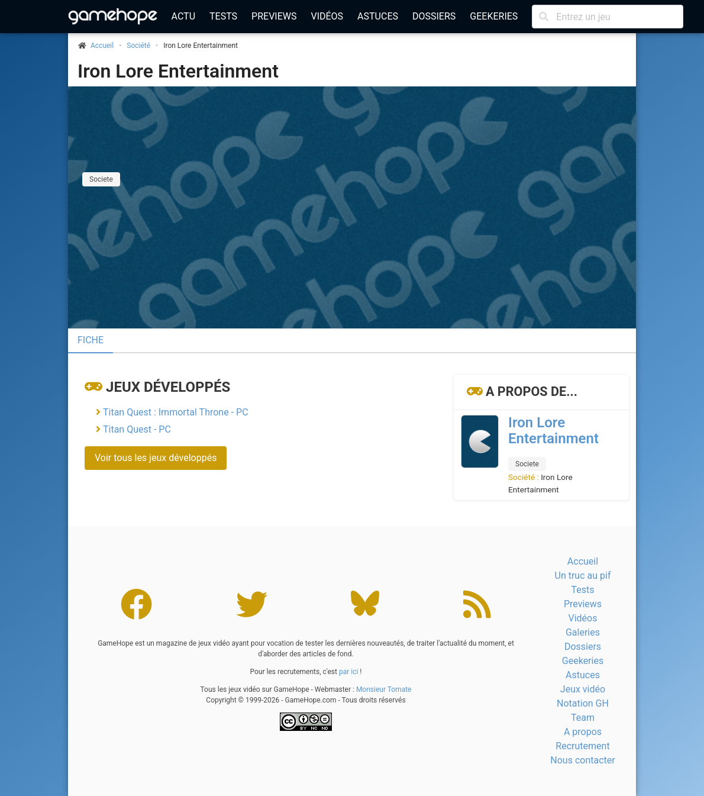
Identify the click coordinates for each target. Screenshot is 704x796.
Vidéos (327, 16)
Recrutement (582, 746)
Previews (273, 16)
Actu (183, 16)
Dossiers (434, 16)
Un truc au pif (583, 575)
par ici (348, 672)
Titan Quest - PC (137, 429)
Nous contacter (582, 760)
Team (583, 717)
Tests (223, 16)
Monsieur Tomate (384, 689)
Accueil (582, 561)
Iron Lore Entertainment (178, 71)
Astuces (377, 16)
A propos (583, 731)
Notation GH (583, 703)
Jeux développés (168, 387)
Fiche (90, 340)
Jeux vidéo (582, 689)
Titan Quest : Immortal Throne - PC (175, 412)
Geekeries (494, 16)
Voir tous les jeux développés (156, 457)
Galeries (583, 632)
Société (138, 45)
